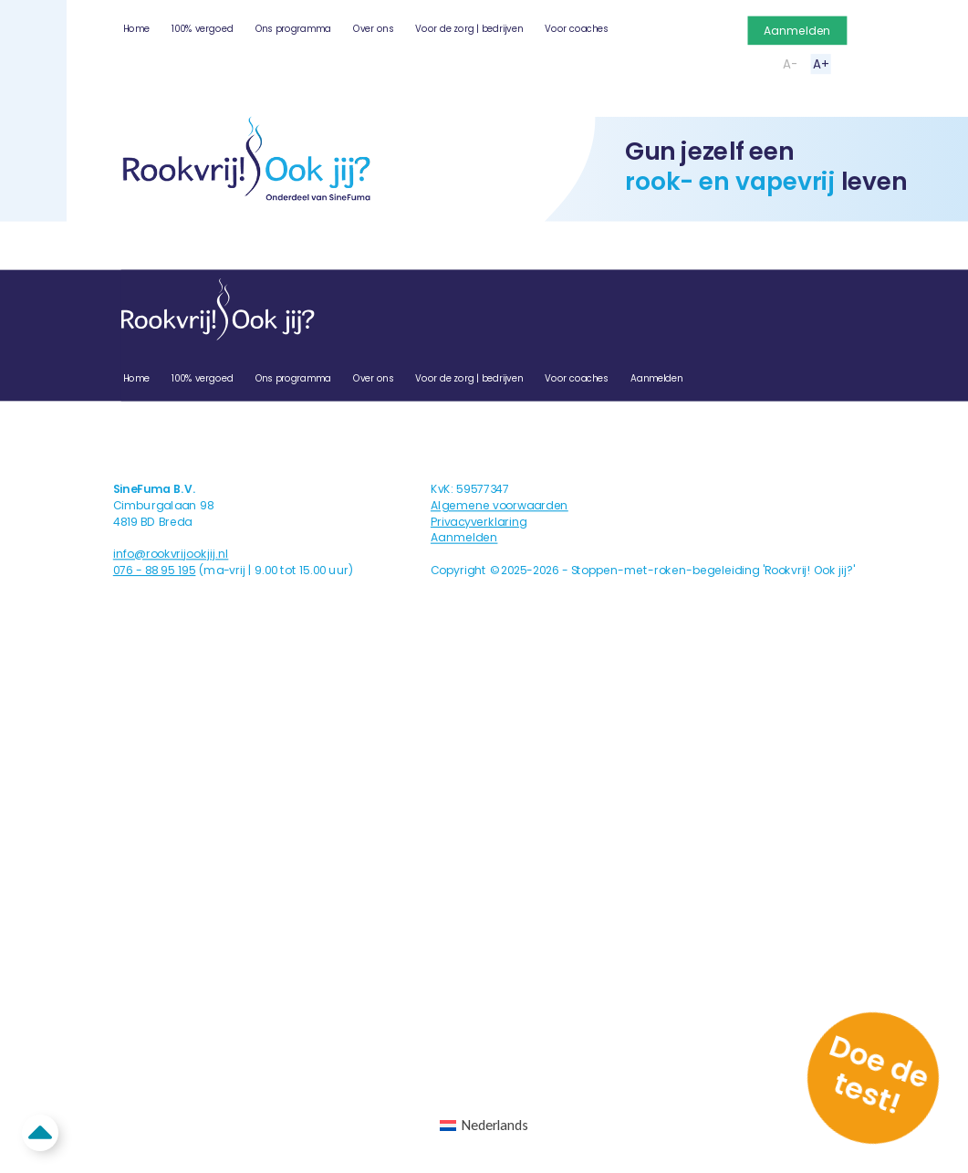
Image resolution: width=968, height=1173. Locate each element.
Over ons (373, 29)
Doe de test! (879, 1074)
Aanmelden (797, 30)
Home (136, 29)
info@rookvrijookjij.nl (171, 553)
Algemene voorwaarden (499, 505)
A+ (821, 64)
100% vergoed (202, 29)
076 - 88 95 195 (154, 570)
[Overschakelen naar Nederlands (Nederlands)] (484, 1125)
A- (790, 64)
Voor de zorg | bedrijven (469, 29)
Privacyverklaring (479, 521)
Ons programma (293, 29)
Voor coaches (577, 29)
